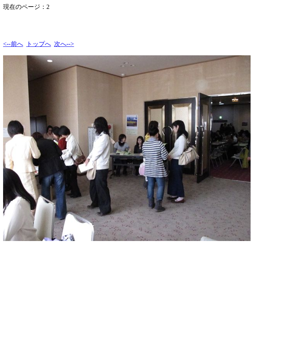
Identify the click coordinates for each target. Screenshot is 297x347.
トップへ (38, 44)
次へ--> (64, 44)
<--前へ (13, 44)
